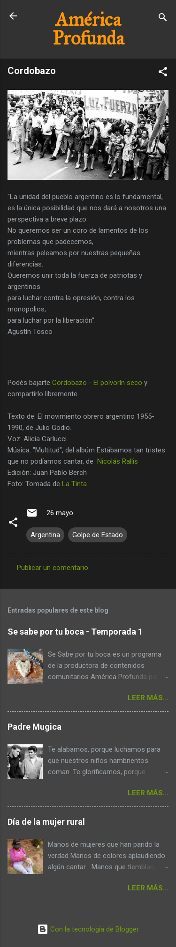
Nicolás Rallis (117, 461)
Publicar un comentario (52, 567)
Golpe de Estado (97, 535)
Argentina (45, 535)
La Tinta (74, 484)
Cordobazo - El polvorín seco (97, 382)
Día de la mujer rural (46, 822)
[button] (162, 73)
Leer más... (148, 698)
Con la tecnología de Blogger (88, 929)
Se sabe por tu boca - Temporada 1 (75, 631)
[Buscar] (162, 19)
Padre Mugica (34, 727)
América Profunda (88, 29)
